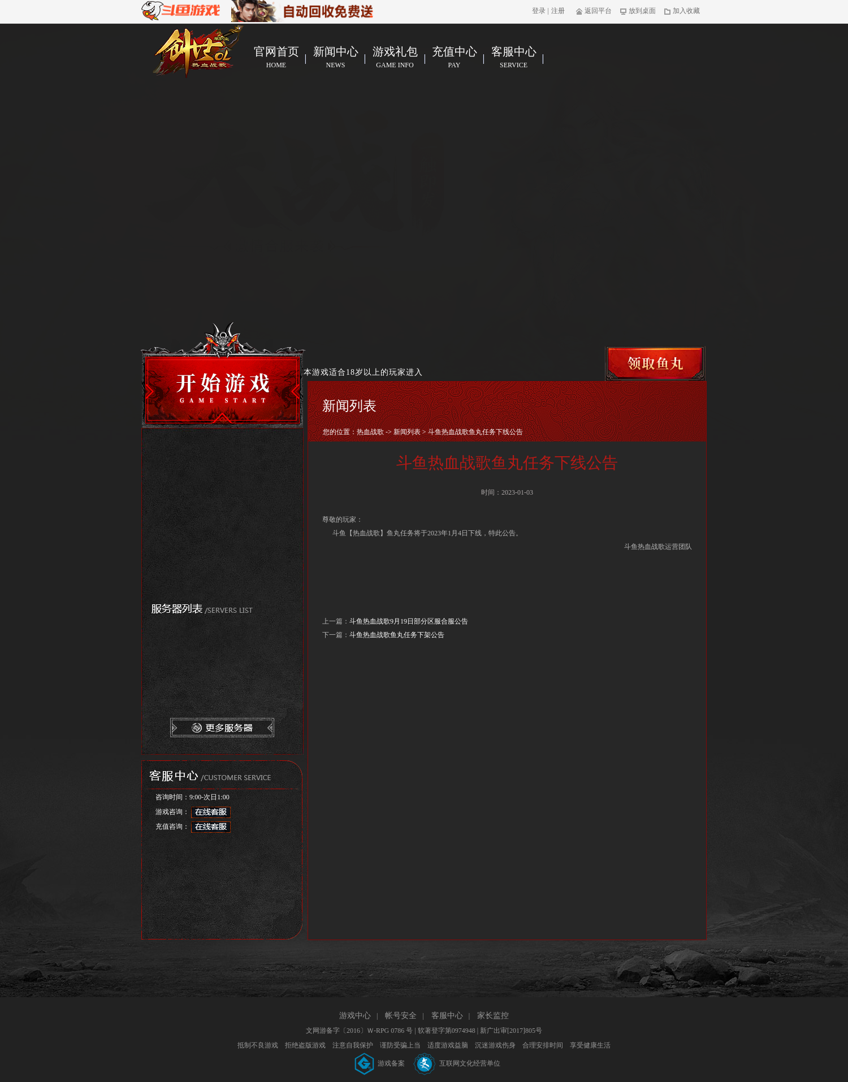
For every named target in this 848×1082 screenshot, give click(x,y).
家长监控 (493, 1015)
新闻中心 (335, 57)
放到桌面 (638, 11)
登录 (539, 11)
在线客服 (211, 812)
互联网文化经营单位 (457, 1063)
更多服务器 (222, 728)
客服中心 (513, 57)
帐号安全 (401, 1015)
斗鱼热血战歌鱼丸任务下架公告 (396, 635)
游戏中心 (355, 1015)
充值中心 (454, 57)
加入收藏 (682, 11)
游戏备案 (380, 1063)
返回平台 (594, 11)
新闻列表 (407, 432)
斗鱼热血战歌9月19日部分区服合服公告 (408, 621)
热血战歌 (370, 432)
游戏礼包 (395, 57)
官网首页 (276, 57)
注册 (558, 11)
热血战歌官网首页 (198, 51)
